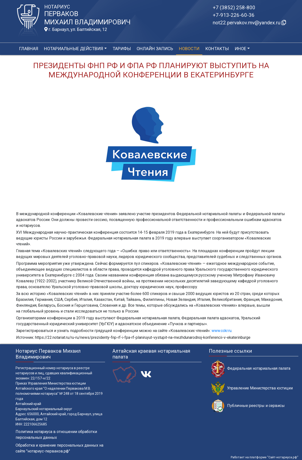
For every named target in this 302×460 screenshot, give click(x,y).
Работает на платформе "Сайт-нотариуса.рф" (264, 457)
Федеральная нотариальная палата (250, 368)
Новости (189, 48)
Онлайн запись (155, 48)
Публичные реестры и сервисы (248, 406)
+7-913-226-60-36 (234, 15)
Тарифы (122, 48)
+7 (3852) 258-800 (234, 7)
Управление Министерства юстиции (252, 388)
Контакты (217, 48)
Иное (240, 48)
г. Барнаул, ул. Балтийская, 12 (75, 29)
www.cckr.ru (221, 330)
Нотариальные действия (73, 48)
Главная (28, 48)
